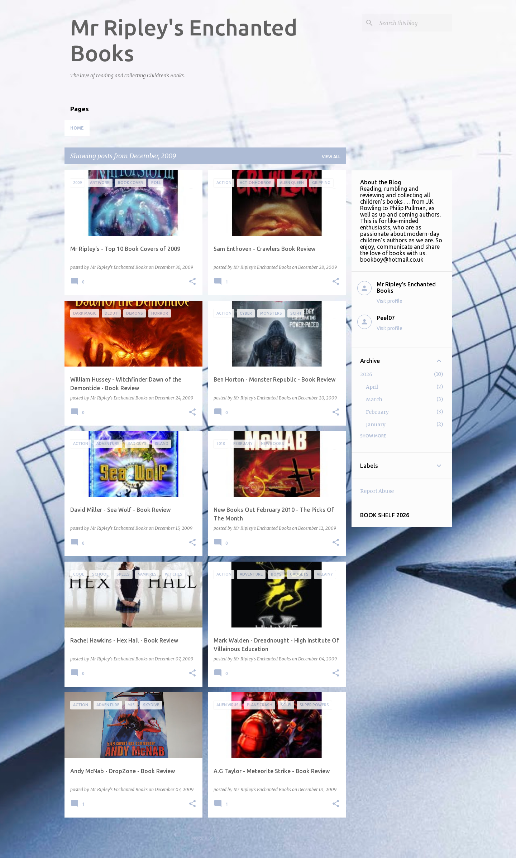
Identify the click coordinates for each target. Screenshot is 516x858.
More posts (205, 838)
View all (331, 156)
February (377, 412)
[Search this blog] (414, 22)
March (374, 399)
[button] (192, 282)
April (372, 387)
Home (77, 128)
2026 (366, 374)
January (376, 424)
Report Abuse (377, 491)
